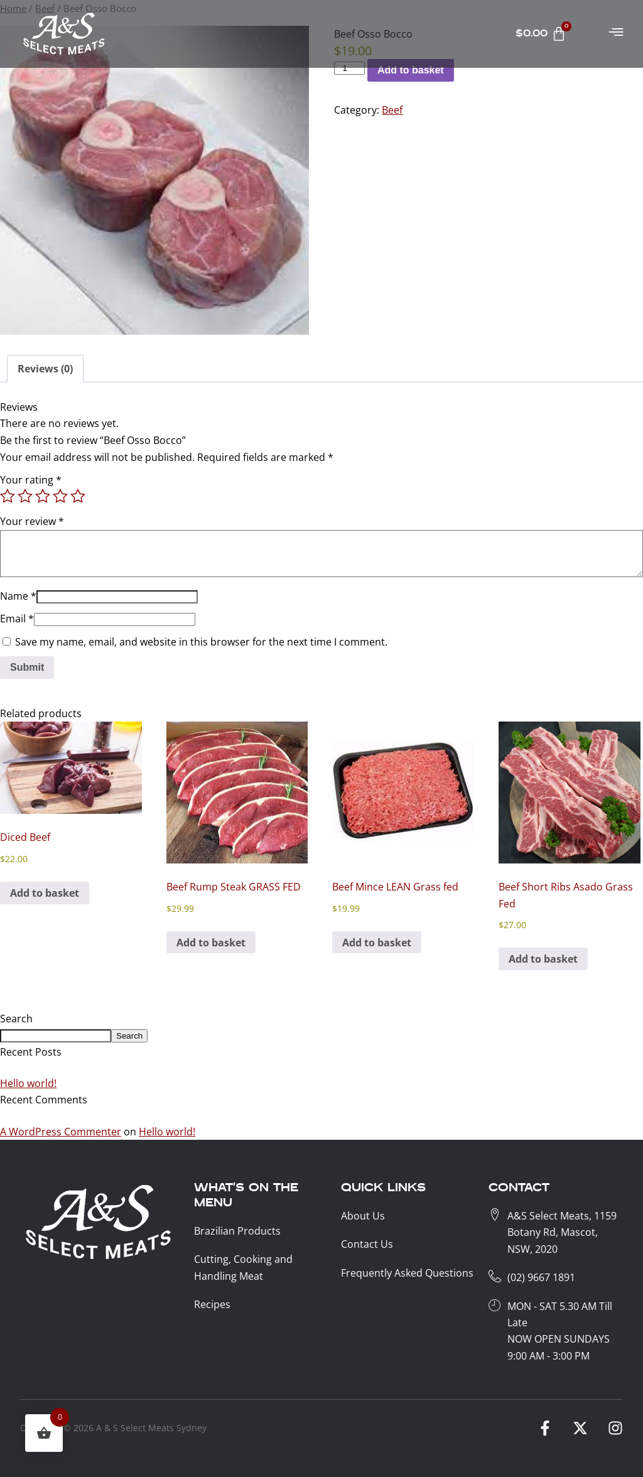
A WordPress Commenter (60, 1132)
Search (16, 1018)
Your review (32, 521)
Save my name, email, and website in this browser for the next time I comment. (201, 642)
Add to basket (410, 70)
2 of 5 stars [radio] (25, 496)
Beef (392, 110)
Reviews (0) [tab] (45, 369)
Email (17, 618)
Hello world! (28, 1083)
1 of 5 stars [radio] (7, 496)
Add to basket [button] (44, 893)
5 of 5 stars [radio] (77, 496)
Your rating (31, 480)
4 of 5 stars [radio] (60, 496)
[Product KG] (349, 68)
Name (18, 596)
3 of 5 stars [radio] (42, 496)
